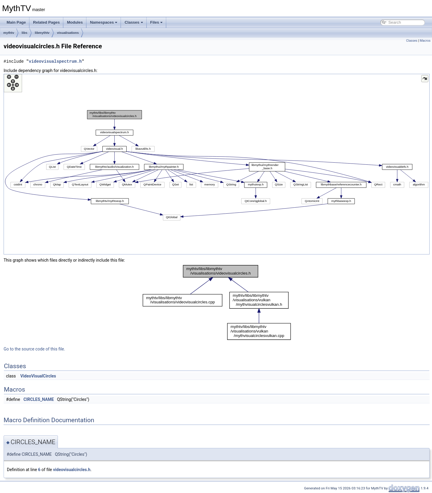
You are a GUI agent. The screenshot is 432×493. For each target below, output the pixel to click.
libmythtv (42, 33)
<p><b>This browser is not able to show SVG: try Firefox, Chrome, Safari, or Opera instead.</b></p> (216, 164)
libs (24, 33)
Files (156, 22)
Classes (133, 22)
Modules (75, 22)
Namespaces (104, 22)
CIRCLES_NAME (38, 399)
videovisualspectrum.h (55, 61)
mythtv (8, 33)
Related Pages (46, 22)
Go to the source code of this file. (34, 349)
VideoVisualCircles (38, 376)
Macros (425, 41)
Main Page (16, 22)
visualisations (68, 33)
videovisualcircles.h (72, 469)
